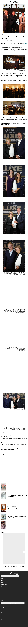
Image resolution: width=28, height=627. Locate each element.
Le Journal (10, 576)
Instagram (3, 617)
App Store (2, 605)
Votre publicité (3, 598)
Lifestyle (2, 586)
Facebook (3, 619)
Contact (2, 600)
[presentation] (24, 552)
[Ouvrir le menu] (26, 2)
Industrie (7, 451)
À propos (2, 591)
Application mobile (12, 603)
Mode (2, 578)
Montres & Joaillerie (4, 584)
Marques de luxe (3, 588)
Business (2, 580)
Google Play (3, 607)
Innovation (3, 451)
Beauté (2, 582)
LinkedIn (3, 612)
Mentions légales (3, 596)
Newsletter (2, 593)
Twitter (2, 614)
